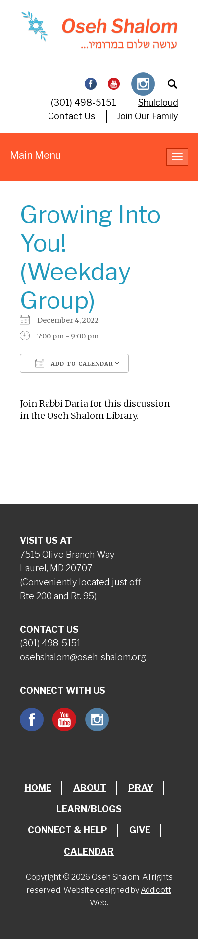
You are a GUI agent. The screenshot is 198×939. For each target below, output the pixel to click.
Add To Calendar (74, 363)
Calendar (89, 851)
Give (139, 830)
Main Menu (35, 155)
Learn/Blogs (89, 809)
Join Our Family (147, 116)
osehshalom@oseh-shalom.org (83, 657)
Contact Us (71, 116)
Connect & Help (67, 830)
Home (38, 788)
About (89, 788)
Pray (140, 788)
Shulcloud (158, 102)
